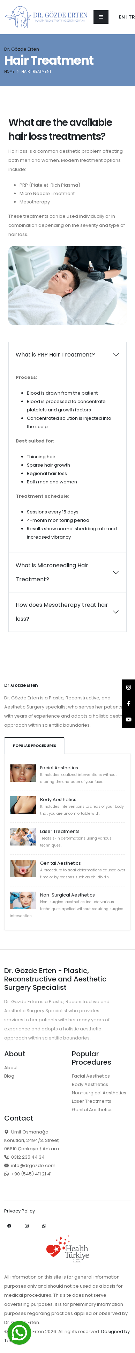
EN (122, 17)
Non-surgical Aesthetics (99, 1092)
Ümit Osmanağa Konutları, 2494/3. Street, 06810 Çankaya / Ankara (32, 1140)
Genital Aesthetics (60, 863)
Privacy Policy (19, 1211)
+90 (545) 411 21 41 (28, 1174)
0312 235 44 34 (24, 1157)
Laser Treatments (60, 831)
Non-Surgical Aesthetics (67, 895)
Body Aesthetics (58, 799)
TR (132, 17)
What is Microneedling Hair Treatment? (52, 572)
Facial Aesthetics (59, 767)
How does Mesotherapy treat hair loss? (62, 612)
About (11, 1067)
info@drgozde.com (29, 1165)
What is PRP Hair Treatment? (55, 355)
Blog (9, 1076)
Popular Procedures (34, 745)
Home (9, 71)
